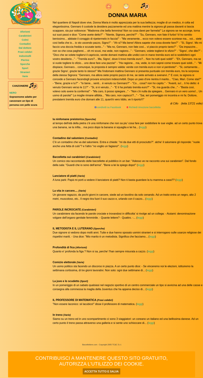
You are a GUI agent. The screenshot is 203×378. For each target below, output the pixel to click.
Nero (13, 92)
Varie (25, 76)
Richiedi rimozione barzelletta (145, 107)
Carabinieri (25, 35)
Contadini (25, 44)
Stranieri (25, 72)
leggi (143, 127)
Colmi (25, 39)
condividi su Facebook (108, 107)
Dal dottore (25, 48)
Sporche (25, 64)
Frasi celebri (25, 52)
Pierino (25, 60)
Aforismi (25, 31)
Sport (25, 68)
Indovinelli (25, 56)
